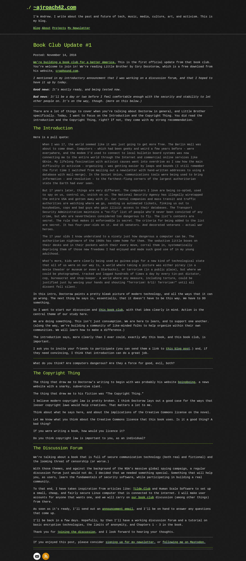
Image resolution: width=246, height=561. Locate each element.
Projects (59, 28)
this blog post (178, 349)
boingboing (186, 382)
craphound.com (67, 71)
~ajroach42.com (54, 7)
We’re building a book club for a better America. (74, 62)
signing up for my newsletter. (131, 542)
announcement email (117, 509)
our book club (143, 498)
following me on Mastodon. (184, 542)
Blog (36, 28)
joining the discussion (76, 532)
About (46, 28)
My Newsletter (79, 28)
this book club (111, 310)
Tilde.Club (141, 489)
